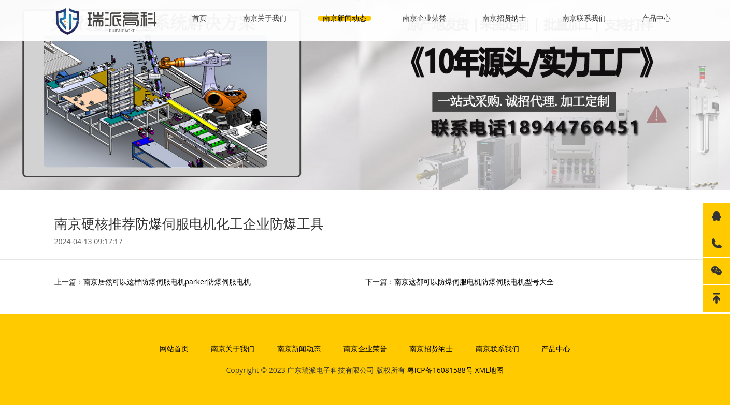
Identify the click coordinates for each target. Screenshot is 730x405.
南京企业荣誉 (424, 18)
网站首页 (174, 348)
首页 (199, 18)
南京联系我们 (584, 18)
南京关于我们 (265, 18)
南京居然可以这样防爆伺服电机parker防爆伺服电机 (167, 282)
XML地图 (489, 370)
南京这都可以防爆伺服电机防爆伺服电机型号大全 (474, 282)
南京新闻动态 (344, 18)
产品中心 (656, 18)
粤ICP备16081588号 (440, 370)
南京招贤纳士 (504, 18)
